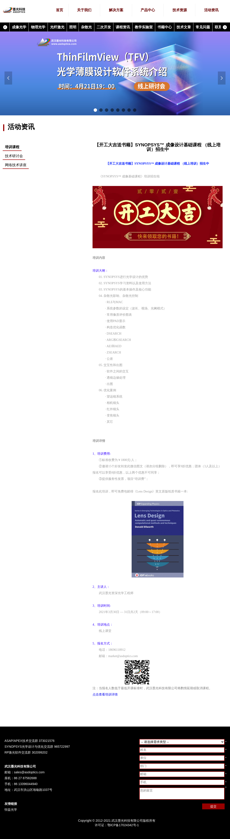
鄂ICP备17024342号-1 (123, 825)
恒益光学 (10, 809)
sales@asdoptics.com (29, 772)
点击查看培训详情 (105, 694)
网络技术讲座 (16, 165)
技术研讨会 (14, 156)
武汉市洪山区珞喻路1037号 (33, 790)
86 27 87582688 (25, 778)
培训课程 (12, 147)
